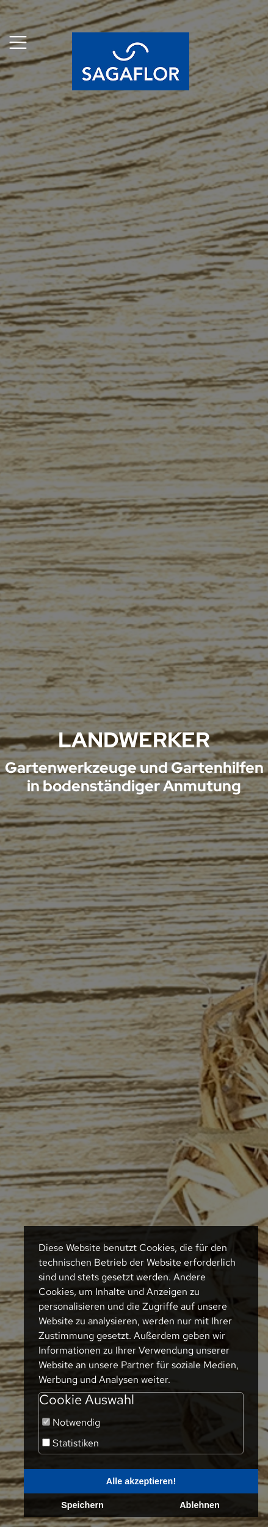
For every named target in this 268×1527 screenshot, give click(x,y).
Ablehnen (199, 1505)
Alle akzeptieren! (141, 1481)
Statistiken (70, 1443)
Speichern (82, 1505)
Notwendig (71, 1422)
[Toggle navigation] (18, 42)
